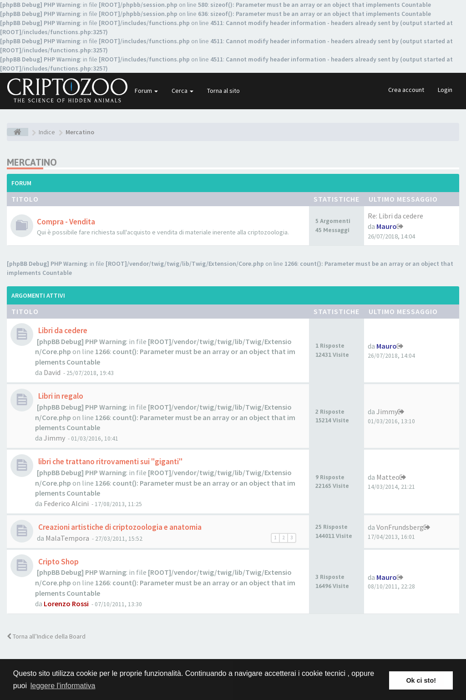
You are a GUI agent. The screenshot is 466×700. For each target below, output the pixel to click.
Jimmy (54, 437)
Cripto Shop (58, 562)
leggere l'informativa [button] (63, 686)
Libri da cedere (62, 330)
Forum (146, 90)
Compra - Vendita (66, 222)
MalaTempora (67, 538)
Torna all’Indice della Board (46, 636)
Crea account (406, 90)
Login (445, 90)
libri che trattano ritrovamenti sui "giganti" (109, 462)
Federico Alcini (66, 503)
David (52, 372)
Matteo (388, 477)
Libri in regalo (60, 396)
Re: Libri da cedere (395, 215)
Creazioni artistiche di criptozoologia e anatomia (119, 527)
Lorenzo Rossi (66, 603)
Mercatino (32, 162)
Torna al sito (223, 90)
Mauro (386, 226)
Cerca (182, 90)
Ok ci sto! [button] (421, 680)
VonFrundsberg (400, 527)
